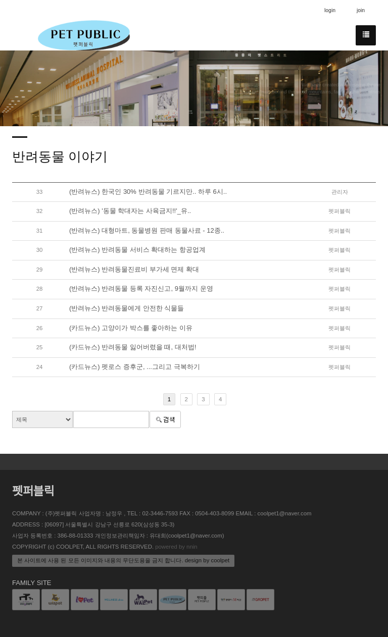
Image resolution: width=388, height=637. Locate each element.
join (361, 10)
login (329, 10)
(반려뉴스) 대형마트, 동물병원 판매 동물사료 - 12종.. (146, 230)
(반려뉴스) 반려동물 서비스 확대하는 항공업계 (137, 249)
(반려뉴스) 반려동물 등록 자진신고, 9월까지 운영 (141, 288)
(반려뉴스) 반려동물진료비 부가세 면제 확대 (134, 269)
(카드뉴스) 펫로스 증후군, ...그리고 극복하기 (134, 366)
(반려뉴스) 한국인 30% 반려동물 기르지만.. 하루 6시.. (148, 191)
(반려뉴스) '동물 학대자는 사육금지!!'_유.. (130, 211)
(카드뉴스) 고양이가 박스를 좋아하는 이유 (130, 328)
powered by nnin (176, 547)
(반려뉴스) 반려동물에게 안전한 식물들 (126, 308)
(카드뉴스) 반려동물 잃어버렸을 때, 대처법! (132, 347)
